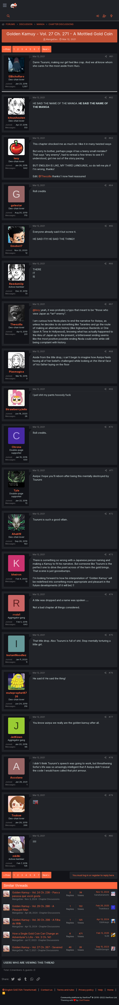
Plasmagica (16, 371)
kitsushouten (16, 117)
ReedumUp (16, 283)
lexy (16, 158)
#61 (111, 56)
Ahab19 (16, 534)
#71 (111, 470)
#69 (111, 389)
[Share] (106, 57)
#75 (111, 635)
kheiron (16, 574)
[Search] (8, 16)
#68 (111, 351)
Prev (7, 49)
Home (110, 989)
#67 (111, 304)
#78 (111, 757)
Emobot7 (16, 246)
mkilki (16, 856)
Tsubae (16, 815)
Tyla (16, 490)
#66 (111, 263)
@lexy (36, 310)
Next (45, 49)
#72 (111, 513)
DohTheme (84, 1000)
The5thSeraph (102, 949)
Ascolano (16, 777)
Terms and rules (65, 989)
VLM (107, 936)
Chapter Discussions (49, 899)
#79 (111, 795)
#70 (111, 427)
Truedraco (104, 908)
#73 (111, 554)
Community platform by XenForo (89, 997)
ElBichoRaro (16, 76)
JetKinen (16, 737)
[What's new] (111, 16)
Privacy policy (86, 989)
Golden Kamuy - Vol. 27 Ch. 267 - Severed (37, 947)
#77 (111, 717)
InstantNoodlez (16, 655)
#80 (111, 835)
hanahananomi (101, 895)
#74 (111, 594)
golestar (16, 205)
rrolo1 (16, 614)
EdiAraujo (104, 922)
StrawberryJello (16, 409)
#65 (111, 226)
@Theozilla (45, 176)
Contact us (47, 989)
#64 (111, 185)
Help (100, 989)
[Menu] (5, 5)
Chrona (16, 447)
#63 (111, 138)
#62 (111, 97)
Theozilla (16, 324)
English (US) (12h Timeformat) (19, 989)
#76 (111, 672)
